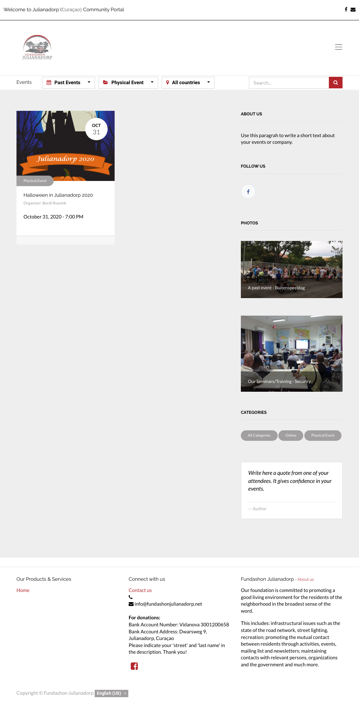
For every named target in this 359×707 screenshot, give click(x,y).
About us (306, 579)
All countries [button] (183, 82)
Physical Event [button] (124, 82)
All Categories (259, 435)
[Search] (336, 82)
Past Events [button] (64, 82)
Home (22, 590)
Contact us (140, 590)
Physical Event (35, 181)
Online (290, 435)
